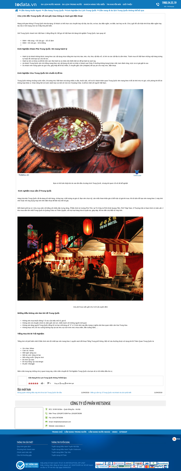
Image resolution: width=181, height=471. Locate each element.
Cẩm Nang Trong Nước (75, 432)
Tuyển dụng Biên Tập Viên (61, 452)
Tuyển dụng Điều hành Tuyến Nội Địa (65, 446)
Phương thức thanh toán (26, 449)
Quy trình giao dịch (24, 446)
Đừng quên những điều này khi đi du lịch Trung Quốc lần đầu (39, 392)
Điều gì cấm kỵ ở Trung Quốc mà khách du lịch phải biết (110, 392)
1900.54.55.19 (169, 3)
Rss (174, 439)
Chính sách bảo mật (24, 452)
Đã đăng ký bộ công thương (27, 465)
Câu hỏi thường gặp (24, 455)
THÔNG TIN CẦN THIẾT (25, 442)
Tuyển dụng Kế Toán (59, 455)
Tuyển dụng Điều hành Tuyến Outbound (66, 449)
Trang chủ (57, 432)
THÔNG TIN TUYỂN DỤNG (60, 442)
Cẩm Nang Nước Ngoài (99, 432)
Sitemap (123, 432)
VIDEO (115, 432)
